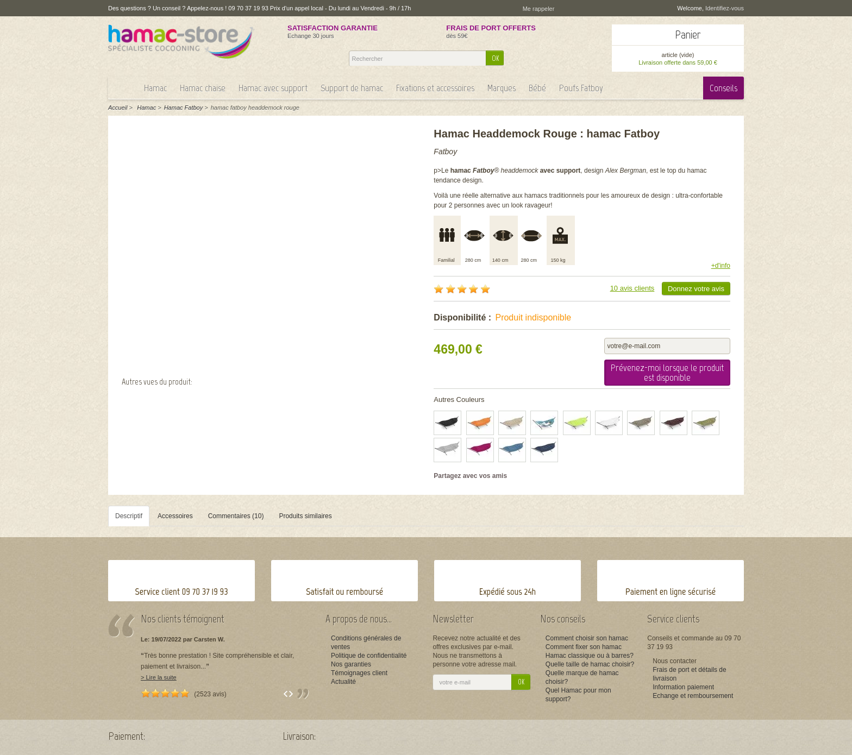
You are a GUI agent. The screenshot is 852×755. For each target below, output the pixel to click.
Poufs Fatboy (581, 88)
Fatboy (445, 151)
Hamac (155, 88)
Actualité (343, 681)
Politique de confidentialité (368, 655)
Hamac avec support (273, 88)
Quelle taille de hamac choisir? (590, 664)
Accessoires (175, 516)
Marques (501, 88)
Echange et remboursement (693, 696)
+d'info (720, 265)
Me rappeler (539, 8)
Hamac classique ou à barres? (590, 655)
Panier (688, 34)
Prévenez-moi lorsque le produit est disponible (667, 372)
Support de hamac (352, 88)
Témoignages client (359, 673)
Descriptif (128, 516)
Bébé (537, 88)
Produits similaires (305, 516)
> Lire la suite (159, 677)
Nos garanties (351, 664)
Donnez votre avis (696, 289)
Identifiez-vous (724, 8)
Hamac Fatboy (183, 107)
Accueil (117, 107)
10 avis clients (632, 288)
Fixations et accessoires (435, 88)
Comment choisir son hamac (587, 638)
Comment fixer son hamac (584, 647)
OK (495, 58)
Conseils (723, 88)
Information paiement (683, 687)
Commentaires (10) (236, 516)
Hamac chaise (202, 88)
